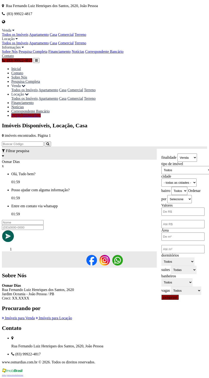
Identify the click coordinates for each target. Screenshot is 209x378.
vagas (165, 290)
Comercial (66, 35)
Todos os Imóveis (15, 35)
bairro (165, 191)
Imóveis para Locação (54, 318)
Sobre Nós (10, 52)
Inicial (16, 69)
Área (165, 230)
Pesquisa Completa (33, 52)
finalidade (169, 157)
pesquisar (170, 297)
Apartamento (39, 35)
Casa (53, 35)
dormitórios (170, 255)
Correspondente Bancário (104, 52)
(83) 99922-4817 (17, 60)
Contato (8, 56)
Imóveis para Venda (18, 318)
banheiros (168, 276)
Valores (167, 205)
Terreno (80, 35)
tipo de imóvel (172, 164)
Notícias (78, 52)
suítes (165, 270)
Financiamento (59, 52)
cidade (166, 176)
